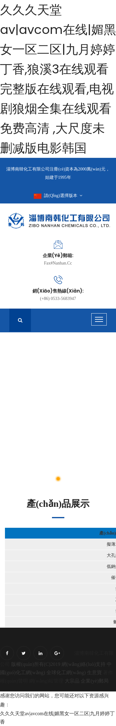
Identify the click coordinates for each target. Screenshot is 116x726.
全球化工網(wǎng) (66, 672)
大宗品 (72, 680)
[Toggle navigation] (99, 319)
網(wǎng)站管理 (47, 680)
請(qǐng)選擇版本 (58, 195)
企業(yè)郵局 (95, 680)
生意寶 (94, 672)
